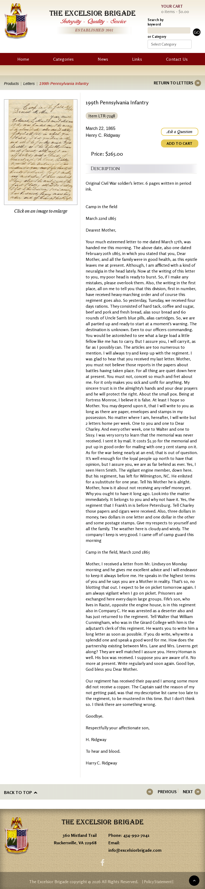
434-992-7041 (136, 834)
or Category (157, 36)
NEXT (188, 791)
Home (23, 59)
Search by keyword (156, 22)
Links (137, 59)
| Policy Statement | (157, 880)
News (103, 59)
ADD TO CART (180, 143)
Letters (31, 83)
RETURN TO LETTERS (173, 82)
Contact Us (177, 59)
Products (12, 83)
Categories (63, 59)
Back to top (18, 792)
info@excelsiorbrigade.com (134, 848)
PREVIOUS (170, 791)
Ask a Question (179, 131)
